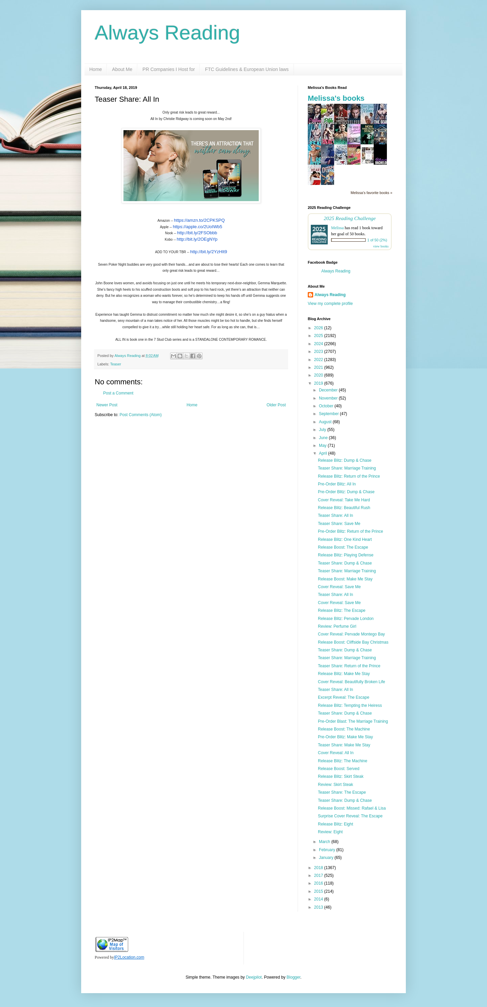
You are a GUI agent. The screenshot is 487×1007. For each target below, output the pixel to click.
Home (95, 69)
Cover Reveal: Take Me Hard (344, 500)
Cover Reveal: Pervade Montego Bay (351, 634)
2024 (319, 343)
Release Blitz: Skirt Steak (341, 776)
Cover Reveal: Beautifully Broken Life (351, 681)
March (325, 841)
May (323, 445)
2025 (319, 335)
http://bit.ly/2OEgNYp (197, 239)
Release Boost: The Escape (343, 547)
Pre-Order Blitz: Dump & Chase (346, 491)
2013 (319, 907)
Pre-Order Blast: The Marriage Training (353, 721)
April (323, 453)
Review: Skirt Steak (335, 784)
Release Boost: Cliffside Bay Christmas (353, 642)
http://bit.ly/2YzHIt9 (208, 251)
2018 (319, 867)
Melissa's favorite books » (371, 193)
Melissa (337, 227)
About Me (122, 69)
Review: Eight (330, 832)
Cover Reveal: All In (335, 752)
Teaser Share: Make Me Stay (344, 745)
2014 (319, 899)
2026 (319, 328)
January (326, 857)
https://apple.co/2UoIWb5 (197, 226)
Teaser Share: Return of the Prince (349, 666)
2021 (319, 367)
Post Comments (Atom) (140, 414)
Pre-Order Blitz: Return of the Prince (350, 531)
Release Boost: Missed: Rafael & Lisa (352, 808)
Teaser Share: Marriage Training (347, 468)
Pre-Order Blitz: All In (337, 484)
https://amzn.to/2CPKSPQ (199, 220)
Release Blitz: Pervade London (346, 618)
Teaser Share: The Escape (342, 792)
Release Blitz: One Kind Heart (345, 539)
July (323, 429)
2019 (319, 383)
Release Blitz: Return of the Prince (349, 476)
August (326, 421)
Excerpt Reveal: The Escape (343, 697)
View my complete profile (330, 303)
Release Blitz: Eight (335, 824)
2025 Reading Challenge (350, 218)
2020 (319, 375)
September (329, 413)
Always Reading (167, 32)
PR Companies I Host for (168, 69)
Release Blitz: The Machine (342, 761)
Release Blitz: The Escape (342, 610)
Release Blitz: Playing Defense (345, 555)
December (329, 390)
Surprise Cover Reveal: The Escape (350, 816)
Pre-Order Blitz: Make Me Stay (345, 737)
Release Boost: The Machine (344, 729)
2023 (319, 351)
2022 (319, 359)
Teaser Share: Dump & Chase (345, 563)
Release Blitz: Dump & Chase (344, 460)
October (326, 406)
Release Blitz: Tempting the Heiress (350, 705)
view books (381, 246)
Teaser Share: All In (335, 515)
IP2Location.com (129, 957)
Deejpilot (254, 977)
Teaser (115, 364)
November (329, 398)
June (324, 437)
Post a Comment (118, 393)
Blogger (293, 977)
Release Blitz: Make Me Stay (344, 673)
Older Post (276, 405)
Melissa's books (336, 98)
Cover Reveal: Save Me (339, 586)
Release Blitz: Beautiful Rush (344, 507)
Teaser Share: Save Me (339, 523)
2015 (319, 891)
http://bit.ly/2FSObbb (197, 232)
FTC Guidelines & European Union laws (246, 69)
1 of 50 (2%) (377, 240)
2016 (319, 883)
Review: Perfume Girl (337, 626)
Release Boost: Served (339, 768)
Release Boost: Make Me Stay (345, 579)
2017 (319, 875)
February (327, 849)
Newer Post (106, 405)
